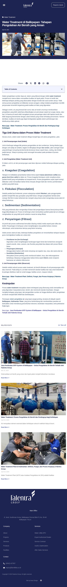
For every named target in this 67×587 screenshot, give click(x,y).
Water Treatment (9, 17)
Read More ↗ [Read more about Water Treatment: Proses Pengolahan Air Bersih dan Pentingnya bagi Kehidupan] (5, 427)
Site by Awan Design (32, 580)
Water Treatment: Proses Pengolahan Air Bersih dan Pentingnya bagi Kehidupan (29, 417)
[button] (4, 5)
